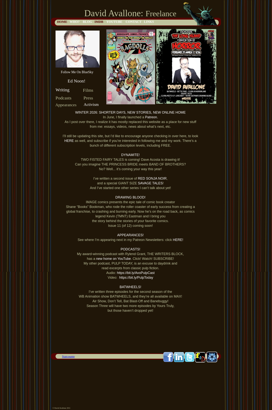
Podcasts (63, 97)
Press (88, 97)
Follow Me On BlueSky (77, 72)
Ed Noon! (76, 80)
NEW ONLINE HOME (169, 112)
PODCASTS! (130, 249)
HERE (69, 141)
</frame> (68, 357)
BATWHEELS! (130, 287)
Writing (63, 89)
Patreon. (151, 117)
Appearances (65, 105)
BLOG (87, 22)
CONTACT (133, 22)
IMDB (98, 22)
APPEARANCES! (130, 235)
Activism (91, 104)
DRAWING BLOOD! (130, 197)
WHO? (75, 22)
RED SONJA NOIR (152, 178)
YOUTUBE (114, 22)
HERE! (178, 240)
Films (88, 90)
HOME (62, 22)
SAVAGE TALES (150, 183)
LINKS (149, 22)
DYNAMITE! (130, 155)
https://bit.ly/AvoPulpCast (136, 273)
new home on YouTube (113, 259)
